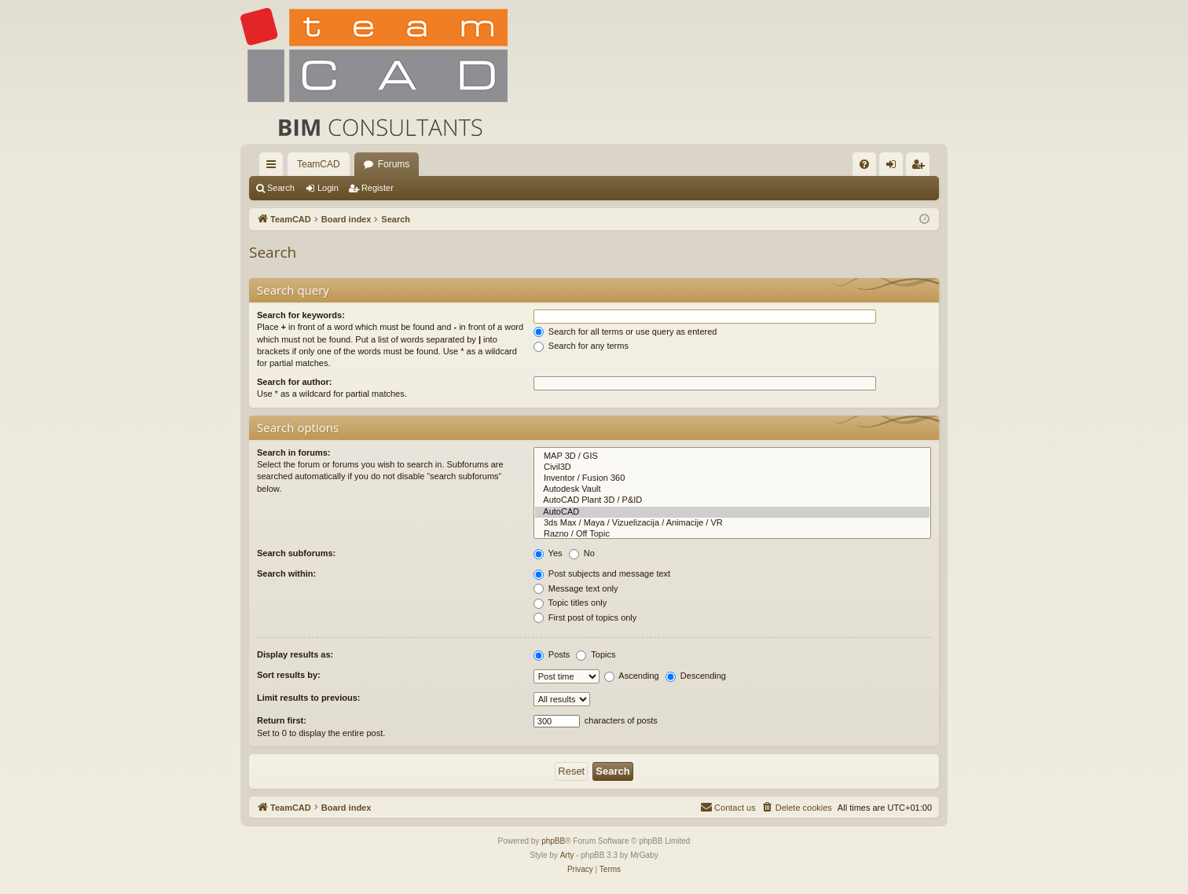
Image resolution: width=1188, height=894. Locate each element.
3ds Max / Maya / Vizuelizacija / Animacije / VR (732, 523)
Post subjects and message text (602, 573)
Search (281, 187)
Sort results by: (289, 675)
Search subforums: (296, 553)
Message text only (576, 588)
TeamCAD (318, 164)
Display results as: (295, 654)
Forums (394, 164)
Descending (696, 675)
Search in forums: (294, 452)
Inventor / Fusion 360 (732, 478)
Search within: (286, 573)
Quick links (274, 167)
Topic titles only (570, 602)
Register (377, 187)
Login (328, 187)
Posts (552, 654)
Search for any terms (581, 345)
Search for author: (294, 382)
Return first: (281, 720)
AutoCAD (732, 512)
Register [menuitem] (921, 167)
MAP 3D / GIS (732, 456)
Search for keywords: (301, 315)
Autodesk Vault (732, 489)
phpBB (553, 841)
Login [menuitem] (894, 167)
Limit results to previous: (308, 697)
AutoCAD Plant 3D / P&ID (732, 500)
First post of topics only (585, 617)
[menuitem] (864, 164)
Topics (595, 654)
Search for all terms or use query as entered (625, 331)
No (582, 553)
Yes (548, 553)
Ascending (631, 675)
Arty (567, 855)
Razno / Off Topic (732, 534)
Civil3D (732, 467)
